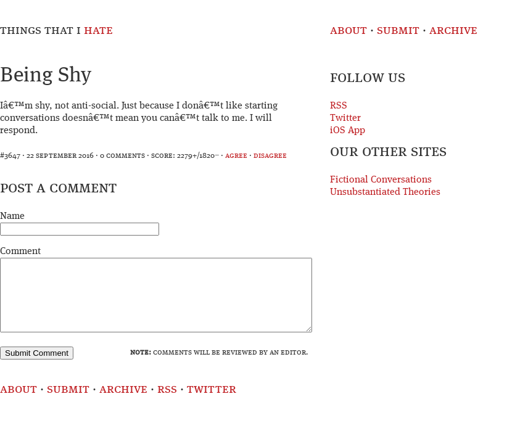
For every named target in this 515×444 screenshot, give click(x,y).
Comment (20, 252)
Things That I (56, 30)
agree (236, 156)
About (348, 30)
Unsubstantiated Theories (385, 192)
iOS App (347, 131)
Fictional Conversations (381, 180)
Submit (398, 30)
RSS (338, 106)
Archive (453, 30)
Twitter (345, 118)
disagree (270, 156)
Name (12, 216)
